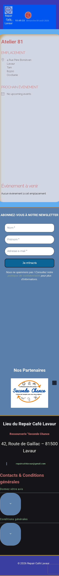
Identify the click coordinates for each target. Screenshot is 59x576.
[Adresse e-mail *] (29, 251)
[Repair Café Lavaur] (8, 10)
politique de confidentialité (24, 275)
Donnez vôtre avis (11, 489)
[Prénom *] (29, 239)
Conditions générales (14, 519)
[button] (29, 393)
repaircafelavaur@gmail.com (31, 463)
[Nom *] (29, 228)
